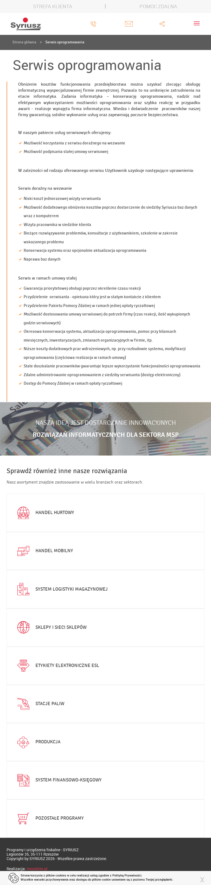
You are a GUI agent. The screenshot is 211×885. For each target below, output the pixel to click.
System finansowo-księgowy (58, 780)
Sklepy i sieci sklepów (51, 627)
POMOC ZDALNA (158, 6)
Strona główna (24, 42)
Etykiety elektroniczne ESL (57, 666)
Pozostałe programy (49, 819)
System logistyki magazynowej (61, 589)
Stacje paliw (39, 704)
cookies (60, 875)
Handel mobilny (44, 551)
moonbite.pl (37, 868)
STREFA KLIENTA (52, 6)
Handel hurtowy (44, 513)
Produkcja (37, 742)
